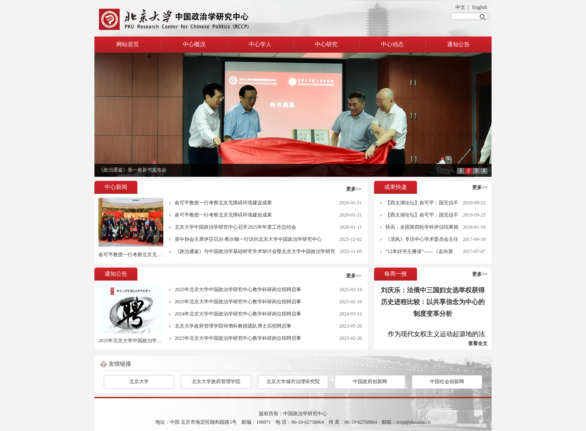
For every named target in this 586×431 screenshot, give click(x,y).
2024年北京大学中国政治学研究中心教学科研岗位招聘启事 (238, 314)
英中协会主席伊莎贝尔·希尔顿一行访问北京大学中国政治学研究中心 (248, 239)
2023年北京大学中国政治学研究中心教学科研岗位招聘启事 (238, 338)
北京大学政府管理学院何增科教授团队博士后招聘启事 (233, 326)
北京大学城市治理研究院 (293, 381)
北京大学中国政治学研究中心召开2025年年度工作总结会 (235, 227)
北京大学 (139, 381)
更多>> (353, 189)
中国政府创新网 (370, 381)
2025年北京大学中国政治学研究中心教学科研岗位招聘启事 (161, 340)
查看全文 (478, 343)
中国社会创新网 (447, 381)
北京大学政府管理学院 (216, 381)
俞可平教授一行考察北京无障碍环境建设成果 (147, 254)
